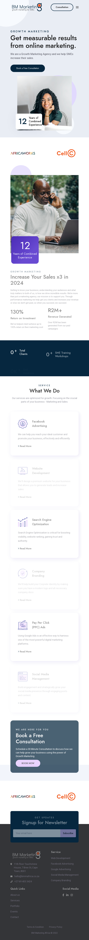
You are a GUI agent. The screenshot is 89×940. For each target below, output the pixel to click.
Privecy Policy (55, 927)
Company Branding (61, 880)
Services (15, 900)
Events (14, 911)
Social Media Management (65, 874)
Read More (24, 446)
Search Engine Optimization (41, 522)
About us (15, 894)
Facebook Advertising (39, 423)
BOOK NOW (28, 763)
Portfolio (14, 906)
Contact (14, 917)
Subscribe (68, 833)
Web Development (60, 858)
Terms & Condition (35, 927)
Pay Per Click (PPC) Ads (40, 625)
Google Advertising (61, 869)
